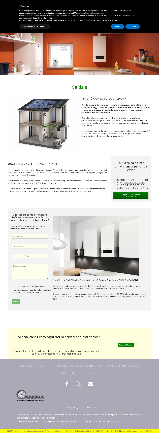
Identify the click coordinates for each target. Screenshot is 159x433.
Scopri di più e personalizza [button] (34, 26)
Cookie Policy (89, 407)
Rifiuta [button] (117, 26)
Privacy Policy (72, 407)
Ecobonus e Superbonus (79, 365)
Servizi (26, 365)
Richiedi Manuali (126, 345)
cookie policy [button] (99, 13)
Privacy (37, 292)
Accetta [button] (132, 26)
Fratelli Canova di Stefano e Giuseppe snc (28, 431)
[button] (139, 6)
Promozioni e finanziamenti (80, 373)
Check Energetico (123, 365)
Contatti (44, 365)
